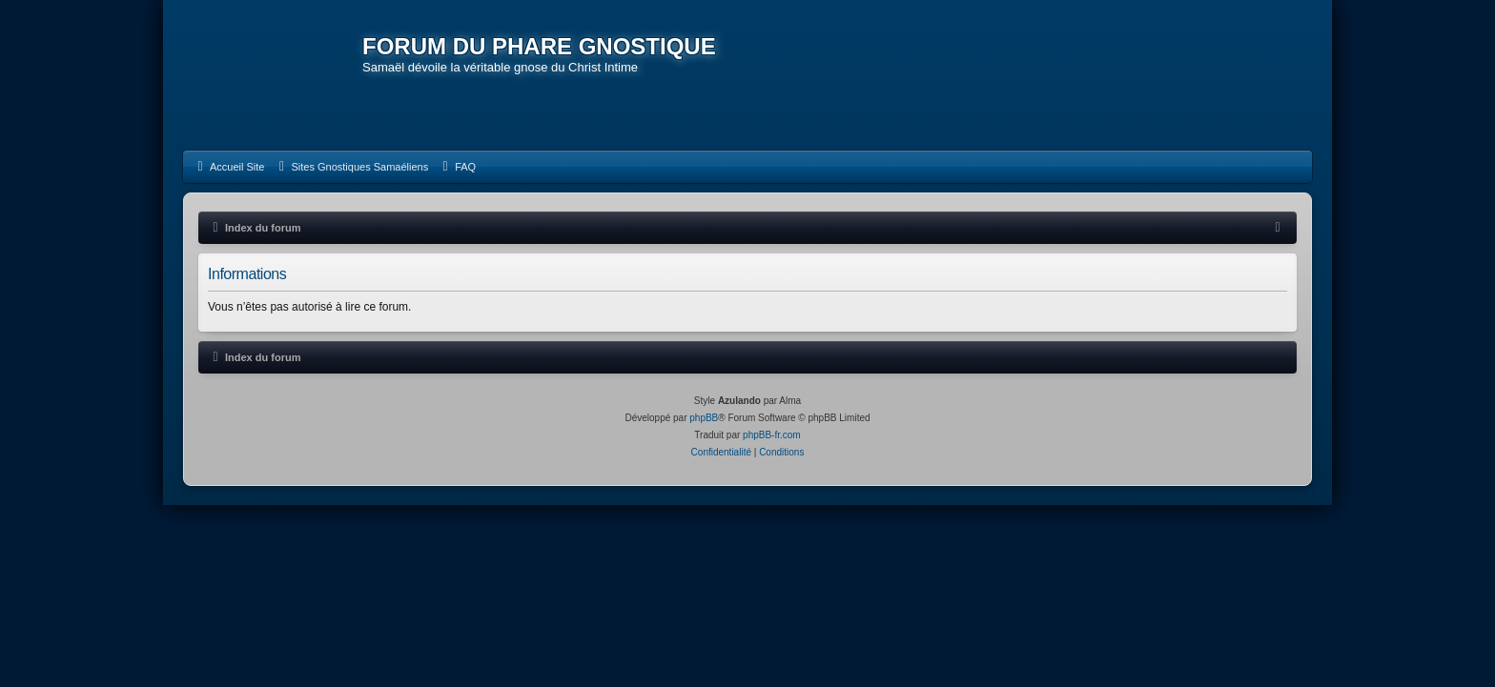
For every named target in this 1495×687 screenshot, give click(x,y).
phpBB (703, 418)
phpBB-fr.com (772, 435)
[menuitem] (228, 166)
